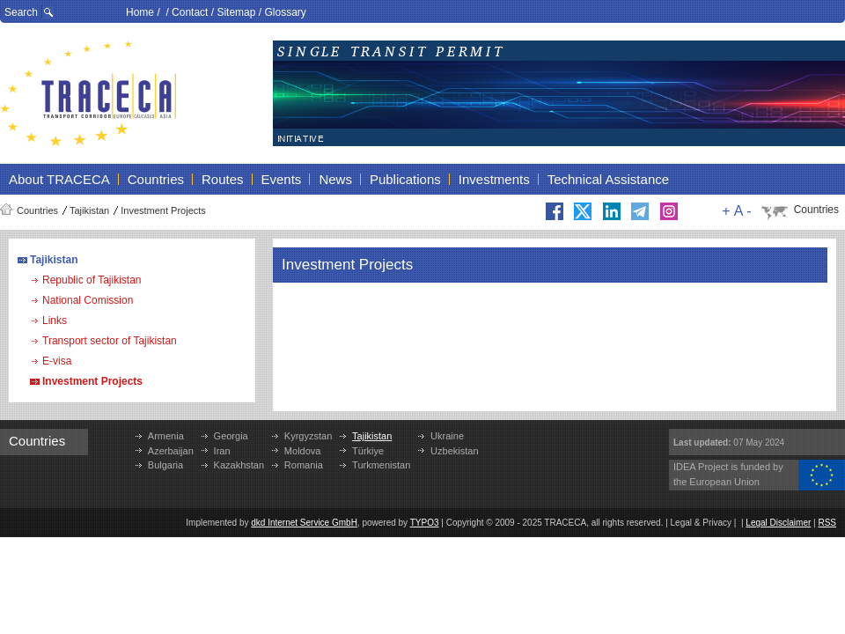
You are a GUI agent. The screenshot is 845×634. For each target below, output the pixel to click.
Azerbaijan (171, 451)
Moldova (302, 451)
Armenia (166, 436)
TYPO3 (424, 522)
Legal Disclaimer (778, 522)
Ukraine (447, 436)
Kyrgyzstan (308, 436)
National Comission (87, 300)
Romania (303, 465)
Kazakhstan (239, 465)
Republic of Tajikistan (92, 280)
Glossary (284, 12)
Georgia (231, 436)
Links (54, 320)
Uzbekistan (454, 451)
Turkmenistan (381, 465)
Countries (37, 210)
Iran (222, 451)
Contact (190, 12)
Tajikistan (89, 210)
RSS (827, 522)
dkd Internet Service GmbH (304, 522)
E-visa (56, 361)
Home (140, 12)
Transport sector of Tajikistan (109, 341)
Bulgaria (165, 465)
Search (21, 12)
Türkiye (368, 451)
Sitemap (236, 12)
